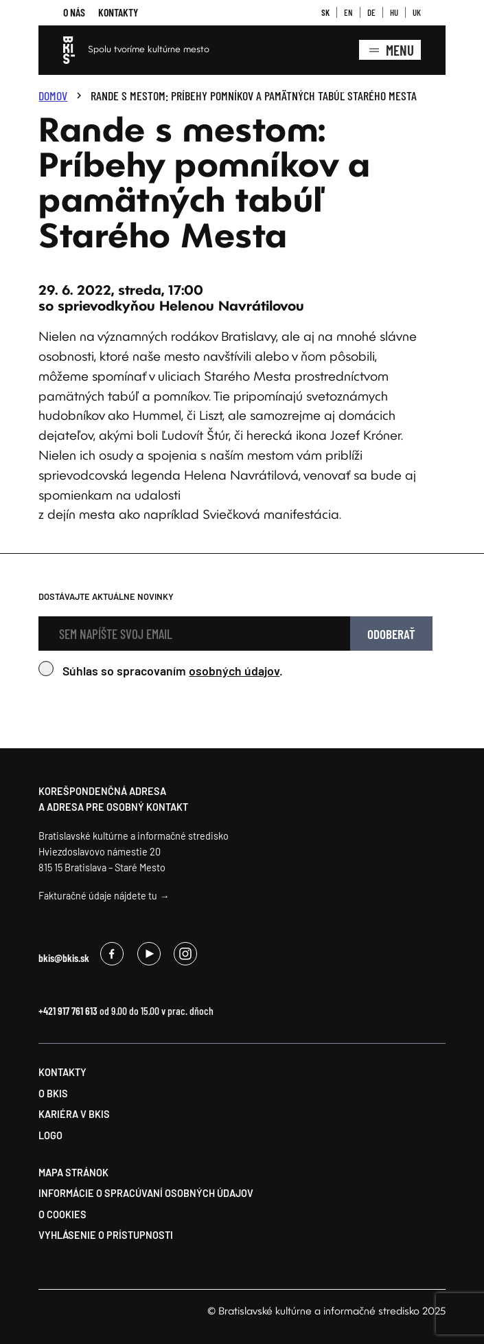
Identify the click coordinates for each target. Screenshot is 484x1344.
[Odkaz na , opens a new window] (112, 960)
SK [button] (325, 12)
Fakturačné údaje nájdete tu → (103, 895)
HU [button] (394, 12)
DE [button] (371, 12)
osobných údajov (234, 670)
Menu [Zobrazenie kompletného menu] (390, 49)
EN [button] (348, 12)
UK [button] (417, 12)
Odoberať (391, 634)
